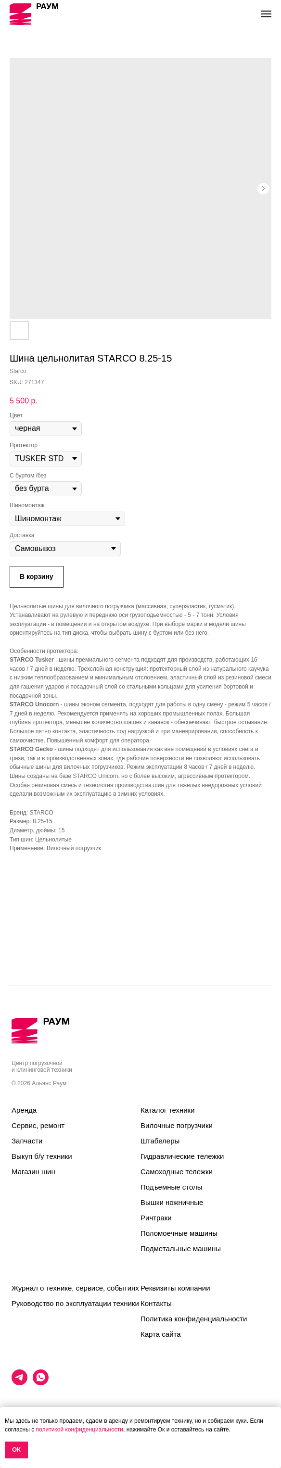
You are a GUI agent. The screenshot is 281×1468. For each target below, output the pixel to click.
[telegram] (19, 1383)
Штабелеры (159, 1141)
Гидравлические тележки (182, 1156)
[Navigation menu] (266, 14)
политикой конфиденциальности (79, 1429)
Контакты (156, 1303)
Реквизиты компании (175, 1288)
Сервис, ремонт (38, 1125)
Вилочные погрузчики (176, 1125)
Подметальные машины (180, 1248)
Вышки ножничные (171, 1202)
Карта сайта (160, 1334)
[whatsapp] (41, 1383)
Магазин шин (33, 1171)
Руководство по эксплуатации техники (75, 1303)
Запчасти (27, 1141)
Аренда (24, 1110)
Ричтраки (156, 1218)
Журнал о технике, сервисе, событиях (75, 1288)
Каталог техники (167, 1110)
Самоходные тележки (176, 1171)
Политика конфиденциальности (193, 1319)
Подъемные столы (171, 1187)
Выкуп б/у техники (42, 1156)
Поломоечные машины (178, 1233)
